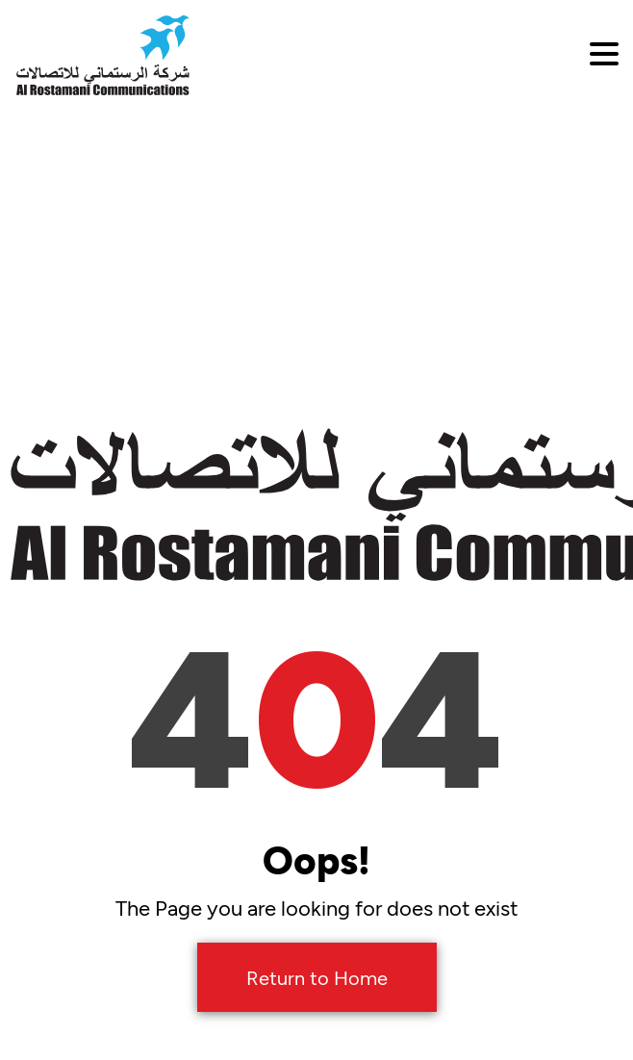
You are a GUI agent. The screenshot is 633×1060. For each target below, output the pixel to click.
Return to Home (317, 977)
